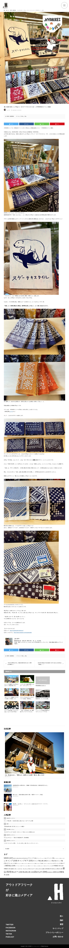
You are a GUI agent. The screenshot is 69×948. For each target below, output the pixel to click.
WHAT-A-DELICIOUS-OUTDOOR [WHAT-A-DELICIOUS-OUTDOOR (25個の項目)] (20, 858)
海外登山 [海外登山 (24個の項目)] (54, 868)
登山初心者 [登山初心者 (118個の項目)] (28, 872)
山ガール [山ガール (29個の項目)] (35, 868)
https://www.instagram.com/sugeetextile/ (23, 632)
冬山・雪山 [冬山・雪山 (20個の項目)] (23, 868)
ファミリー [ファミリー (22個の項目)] (33, 865)
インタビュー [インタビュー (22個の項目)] (58, 858)
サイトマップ (58, 928)
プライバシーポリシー (54, 932)
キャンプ (19, 116)
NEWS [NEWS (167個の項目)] (8, 858)
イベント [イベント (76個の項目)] (50, 858)
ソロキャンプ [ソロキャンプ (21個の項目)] (46, 863)
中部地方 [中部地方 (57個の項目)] (57, 865)
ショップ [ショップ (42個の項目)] (40, 863)
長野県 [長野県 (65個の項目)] (56, 872)
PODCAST (10, 937)
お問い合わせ (58, 937)
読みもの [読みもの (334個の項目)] (40, 872)
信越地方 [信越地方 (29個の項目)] (13, 868)
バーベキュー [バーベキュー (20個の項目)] (19, 865)
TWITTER (9, 925)
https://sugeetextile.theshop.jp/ (16, 630)
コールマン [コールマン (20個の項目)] (26, 863)
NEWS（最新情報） (10, 116)
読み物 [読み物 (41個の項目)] (50, 872)
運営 (61, 924)
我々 (61, 916)
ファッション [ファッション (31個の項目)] (26, 865)
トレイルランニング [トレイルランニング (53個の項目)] (56, 863)
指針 (61, 920)
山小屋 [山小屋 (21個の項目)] (40, 868)
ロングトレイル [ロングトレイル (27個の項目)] (49, 865)
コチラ (11, 411)
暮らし (23, 116)
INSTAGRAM (11, 931)
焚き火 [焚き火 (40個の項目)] (59, 868)
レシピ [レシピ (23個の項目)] (38, 865)
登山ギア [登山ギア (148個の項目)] (17, 872)
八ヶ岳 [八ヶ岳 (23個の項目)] (18, 868)
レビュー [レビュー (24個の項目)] (42, 865)
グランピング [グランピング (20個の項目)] (20, 863)
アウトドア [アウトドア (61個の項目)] (32, 858)
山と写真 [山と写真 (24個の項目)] (29, 868)
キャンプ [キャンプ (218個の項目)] (11, 861)
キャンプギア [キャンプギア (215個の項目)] (25, 861)
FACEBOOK (10, 928)
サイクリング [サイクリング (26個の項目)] (32, 863)
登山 (25, 116)
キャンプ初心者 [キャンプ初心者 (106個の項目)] (40, 861)
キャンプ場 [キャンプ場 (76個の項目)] (51, 861)
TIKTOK (9, 934)
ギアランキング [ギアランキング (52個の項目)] (11, 863)
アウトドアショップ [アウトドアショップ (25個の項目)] (41, 858)
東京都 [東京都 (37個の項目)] (48, 868)
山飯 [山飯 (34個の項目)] (44, 868)
